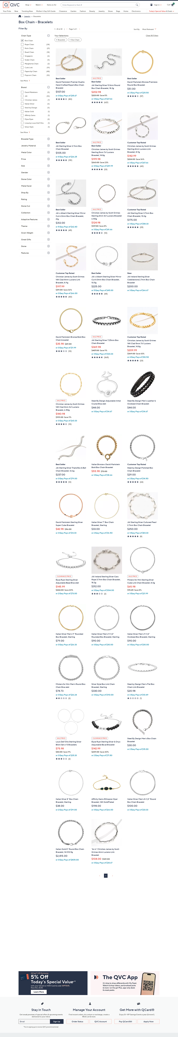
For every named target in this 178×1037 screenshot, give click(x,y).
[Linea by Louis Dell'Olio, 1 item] (35, 123)
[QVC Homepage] (20, 16)
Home (125, 11)
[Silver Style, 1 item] (35, 127)
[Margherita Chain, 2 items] (35, 63)
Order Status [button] (77, 1021)
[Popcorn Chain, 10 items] (35, 75)
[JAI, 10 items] (35, 96)
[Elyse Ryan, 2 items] (35, 119)
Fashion (83, 11)
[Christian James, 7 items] (35, 100)
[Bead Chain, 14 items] (35, 52)
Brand (24, 87)
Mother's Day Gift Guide (46, 11)
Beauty (92, 11)
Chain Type (26, 35)
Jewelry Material (28, 145)
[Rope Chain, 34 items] (35, 44)
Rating (24, 199)
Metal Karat (26, 186)
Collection (25, 212)
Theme (24, 226)
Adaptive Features (29, 219)
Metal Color (26, 152)
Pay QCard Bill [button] (125, 1021)
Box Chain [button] (75, 40)
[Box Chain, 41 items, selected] (35, 40)
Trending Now (27, 11)
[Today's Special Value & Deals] (161, 11)
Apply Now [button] (149, 1021)
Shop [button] (27, 5)
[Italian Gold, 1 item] (35, 111)
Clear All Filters (152, 35)
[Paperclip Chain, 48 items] (35, 71)
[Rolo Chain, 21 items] (35, 48)
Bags (118, 11)
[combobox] (98, 5)
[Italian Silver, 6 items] (35, 103)
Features (25, 253)
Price (23, 159)
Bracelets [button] (61, 40)
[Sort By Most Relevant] (150, 29)
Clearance (63, 11)
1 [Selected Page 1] (105, 876)
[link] (66, 29)
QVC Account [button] (100, 1021)
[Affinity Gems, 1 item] (35, 115)
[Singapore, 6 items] (35, 56)
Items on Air (51, 5)
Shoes (110, 11)
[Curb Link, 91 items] (35, 67)
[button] (152, 4)
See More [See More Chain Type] (24, 81)
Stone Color (26, 179)
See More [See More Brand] (24, 132)
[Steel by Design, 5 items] (35, 107)
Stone (23, 246)
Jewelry (101, 11)
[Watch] (38, 4)
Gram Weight (27, 233)
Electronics (136, 11)
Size (23, 165)
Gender (24, 172)
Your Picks (7, 11)
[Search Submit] (137, 5)
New (16, 11)
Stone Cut (25, 206)
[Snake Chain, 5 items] (35, 59)
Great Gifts (26, 239)
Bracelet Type (27, 139)
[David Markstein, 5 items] (35, 92)
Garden (73, 11)
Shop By (24, 192)
